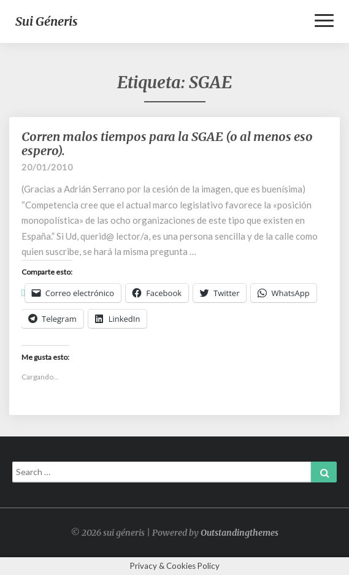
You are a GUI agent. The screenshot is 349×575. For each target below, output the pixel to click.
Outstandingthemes (239, 532)
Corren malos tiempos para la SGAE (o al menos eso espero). (167, 143)
